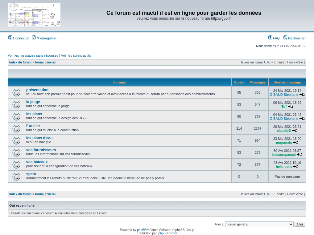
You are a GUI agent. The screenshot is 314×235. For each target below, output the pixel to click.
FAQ (274, 38)
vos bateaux (37, 162)
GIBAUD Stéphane (284, 94)
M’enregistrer (44, 38)
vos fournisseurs (41, 150)
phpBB (141, 230)
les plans (34, 114)
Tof (284, 106)
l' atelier (33, 126)
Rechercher (294, 38)
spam (31, 174)
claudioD (284, 130)
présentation (37, 90)
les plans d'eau (39, 138)
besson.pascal (284, 154)
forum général (45, 62)
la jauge (33, 102)
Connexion (18, 38)
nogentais (284, 142)
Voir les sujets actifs (76, 55)
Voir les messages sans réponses (33, 55)
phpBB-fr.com (168, 233)
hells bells (284, 166)
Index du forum (20, 62)
